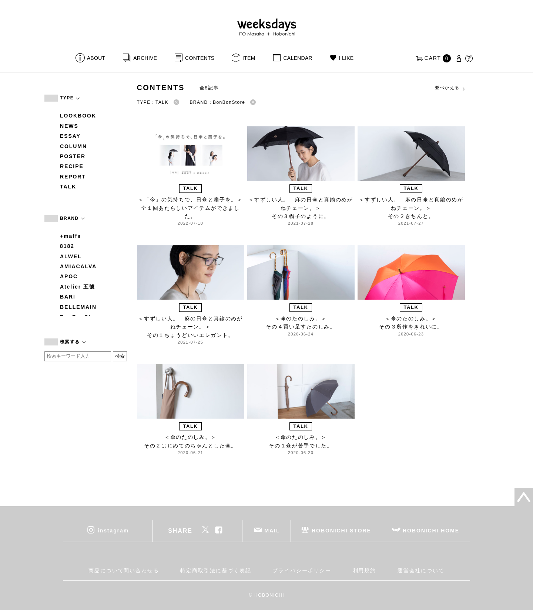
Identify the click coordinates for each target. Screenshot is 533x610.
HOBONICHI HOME (431, 530)
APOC (69, 276)
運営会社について (421, 570)
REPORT (73, 177)
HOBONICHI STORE (341, 530)
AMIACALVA (78, 266)
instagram (113, 530)
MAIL (272, 530)
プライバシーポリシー (301, 570)
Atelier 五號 (77, 287)
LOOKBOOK (78, 116)
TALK (68, 187)
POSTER (73, 156)
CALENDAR (297, 58)
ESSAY (70, 136)
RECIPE (72, 166)
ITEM (248, 58)
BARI (68, 297)
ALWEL (71, 256)
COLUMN (73, 146)
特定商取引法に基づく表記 (215, 570)
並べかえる (450, 88)
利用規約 (364, 570)
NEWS (69, 126)
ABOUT (96, 58)
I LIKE (346, 58)
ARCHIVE (145, 58)
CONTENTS (199, 58)
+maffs (70, 236)
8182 (67, 246)
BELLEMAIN (78, 307)
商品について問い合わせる (123, 570)
